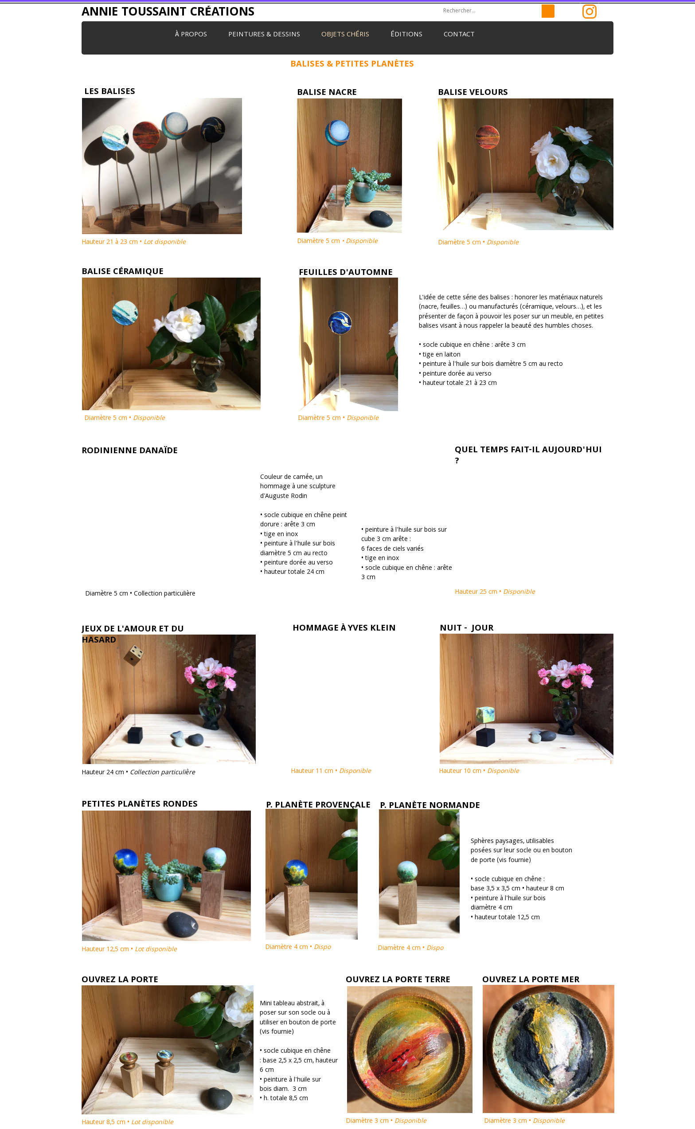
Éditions (406, 35)
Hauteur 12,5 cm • (130, 950)
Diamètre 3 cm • (386, 1121)
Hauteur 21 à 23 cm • (134, 242)
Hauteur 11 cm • (331, 771)
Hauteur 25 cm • (495, 592)
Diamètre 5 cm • (478, 243)
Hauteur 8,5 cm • (128, 1122)
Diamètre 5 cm (337, 241)
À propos (191, 35)
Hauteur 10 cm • (480, 771)
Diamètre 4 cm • (298, 947)
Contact (459, 35)
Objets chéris (345, 35)
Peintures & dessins (264, 35)
